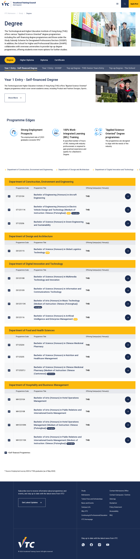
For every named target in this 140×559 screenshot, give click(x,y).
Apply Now (134, 4)
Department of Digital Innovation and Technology (112, 170)
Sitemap (113, 497)
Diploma (44, 60)
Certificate (60, 60)
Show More (15, 98)
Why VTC (84, 509)
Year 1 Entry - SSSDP (52, 68)
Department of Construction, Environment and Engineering (29, 170)
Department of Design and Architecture (72, 170)
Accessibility (114, 509)
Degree (10, 60)
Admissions (85, 493)
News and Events (87, 501)
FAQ (111, 513)
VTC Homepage (87, 518)
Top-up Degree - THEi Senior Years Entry (85, 68)
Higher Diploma (27, 60)
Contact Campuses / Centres (120, 493)
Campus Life (85, 505)
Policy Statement (116, 505)
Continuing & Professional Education (94, 513)
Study (21, 13)
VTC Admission (10, 13)
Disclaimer (113, 501)
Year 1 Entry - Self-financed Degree (21, 68)
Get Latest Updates (32, 501)
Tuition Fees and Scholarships (92, 497)
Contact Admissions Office (119, 489)
